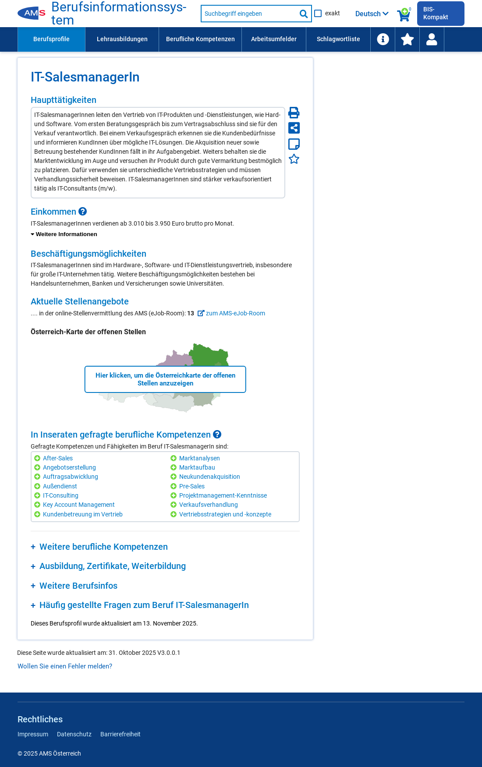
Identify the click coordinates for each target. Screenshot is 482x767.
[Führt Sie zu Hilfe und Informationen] (382, 39)
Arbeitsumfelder (274, 38)
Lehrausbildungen (122, 38)
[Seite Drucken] (294, 112)
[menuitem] (51, 39)
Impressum (33, 734)
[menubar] (241, 39)
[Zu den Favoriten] (407, 39)
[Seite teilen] (294, 127)
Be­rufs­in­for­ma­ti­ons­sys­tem (118, 13)
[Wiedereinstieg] (431, 39)
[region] (165, 222)
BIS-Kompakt (435, 13)
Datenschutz (74, 734)
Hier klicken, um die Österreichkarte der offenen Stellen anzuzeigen (165, 379)
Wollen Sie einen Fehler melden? (65, 666)
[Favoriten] (294, 159)
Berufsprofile (51, 38)
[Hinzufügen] (38, 458)
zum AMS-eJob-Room (230, 313)
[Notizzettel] (294, 144)
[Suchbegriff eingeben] (248, 13)
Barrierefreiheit (120, 734)
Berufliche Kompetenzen (200, 38)
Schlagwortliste (338, 38)
